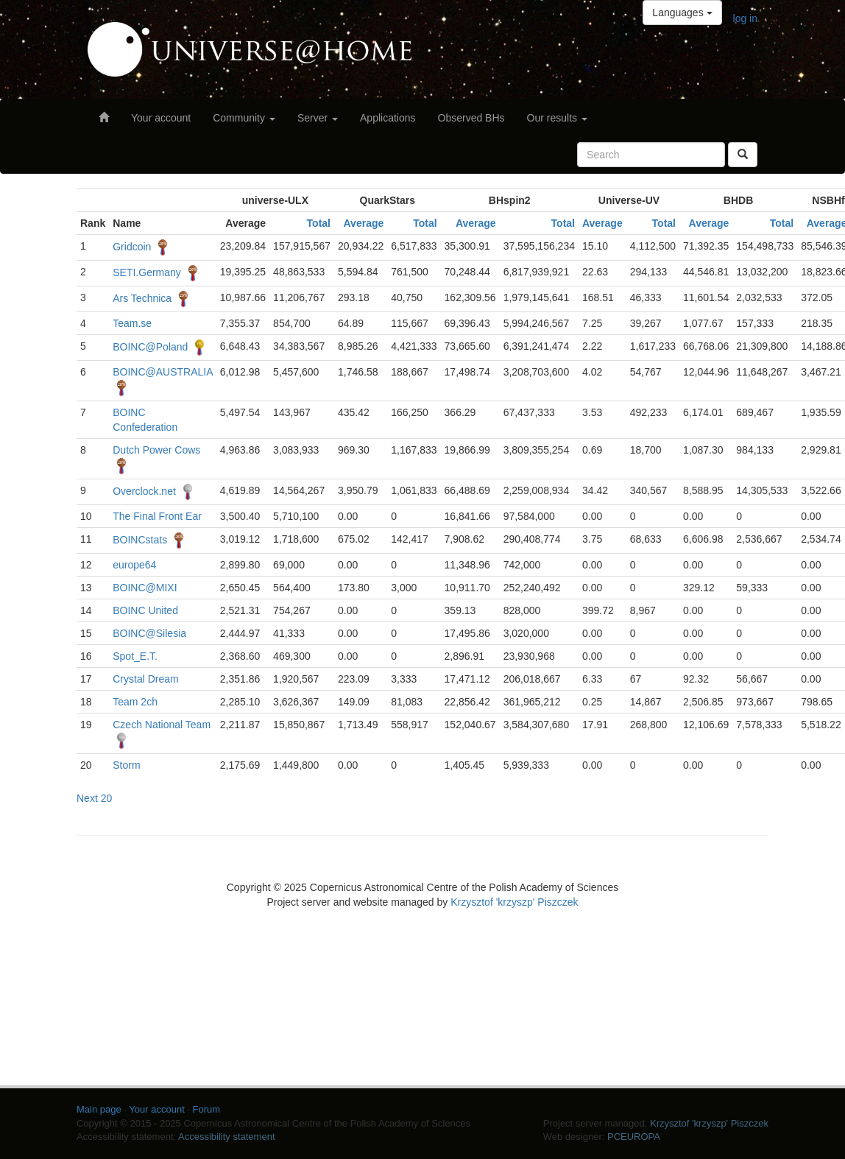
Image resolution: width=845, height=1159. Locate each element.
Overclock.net (144, 491)
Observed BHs (471, 118)
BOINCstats (140, 540)
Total (318, 223)
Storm (126, 765)
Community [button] (244, 118)
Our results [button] (557, 118)
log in (745, 18)
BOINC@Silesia (149, 633)
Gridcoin (132, 247)
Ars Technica (142, 298)
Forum (207, 1109)
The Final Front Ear (157, 516)
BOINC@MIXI (145, 587)
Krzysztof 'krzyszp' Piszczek (514, 902)
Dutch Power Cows (156, 450)
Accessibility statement (226, 1136)
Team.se (132, 323)
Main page (99, 1109)
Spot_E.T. (135, 656)
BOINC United (145, 610)
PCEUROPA (633, 1136)
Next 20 (94, 798)
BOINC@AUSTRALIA (163, 372)
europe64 (134, 565)
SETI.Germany (147, 272)
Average (364, 223)
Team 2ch (135, 702)
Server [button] (317, 118)
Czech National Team (162, 724)
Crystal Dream (145, 679)
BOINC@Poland (150, 347)
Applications (388, 118)
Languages (682, 12)
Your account (161, 118)
